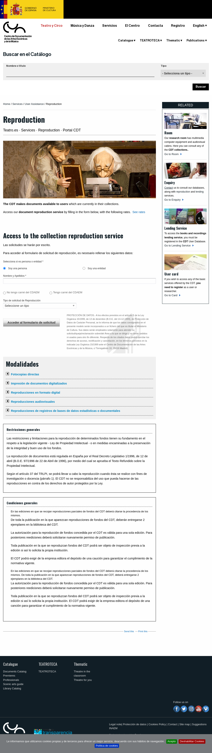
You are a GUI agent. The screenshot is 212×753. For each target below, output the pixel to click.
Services (17, 103)
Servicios (109, 25)
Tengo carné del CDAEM (67, 292)
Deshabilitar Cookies (192, 741)
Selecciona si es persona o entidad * (23, 261)
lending (200, 191)
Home (6, 103)
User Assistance (34, 103)
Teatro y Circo (52, 25)
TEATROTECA (150, 40)
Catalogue (125, 40)
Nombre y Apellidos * (14, 275)
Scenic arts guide (13, 684)
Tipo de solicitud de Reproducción (21, 300)
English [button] (198, 25)
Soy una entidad (94, 268)
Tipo (163, 66)
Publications (196, 40)
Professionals (11, 679)
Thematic (173, 40)
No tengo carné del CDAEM (23, 292)
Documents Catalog (14, 671)
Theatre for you (83, 679)
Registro (178, 25)
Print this (143, 631)
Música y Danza (82, 25)
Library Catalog (12, 688)
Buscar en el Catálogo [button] (27, 54)
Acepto (171, 741)
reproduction (183, 191)
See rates (138, 212)
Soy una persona (15, 268)
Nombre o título (16, 66)
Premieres (9, 675)
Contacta (155, 25)
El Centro (132, 25)
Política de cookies (107, 745)
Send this (129, 631)
